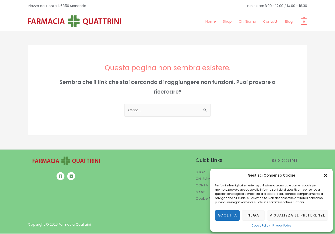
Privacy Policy (281, 225)
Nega (253, 215)
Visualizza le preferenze (297, 215)
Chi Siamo (247, 21)
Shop (227, 21)
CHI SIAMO (204, 179)
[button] (325, 175)
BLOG (200, 191)
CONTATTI (204, 185)
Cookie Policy (260, 225)
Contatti (270, 21)
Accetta (227, 215)
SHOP (200, 172)
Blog (289, 21)
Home (210, 21)
